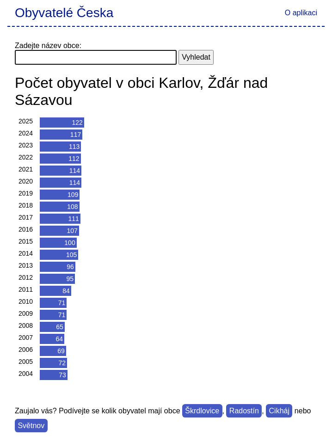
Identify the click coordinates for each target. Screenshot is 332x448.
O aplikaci (301, 13)
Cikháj (279, 411)
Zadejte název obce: (48, 45)
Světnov (31, 426)
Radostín (244, 411)
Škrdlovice (202, 411)
